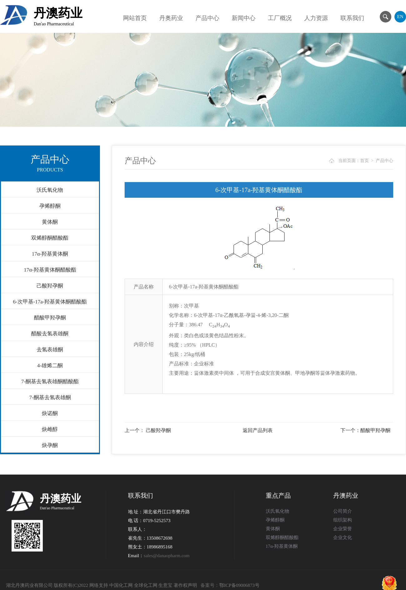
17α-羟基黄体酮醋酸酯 (50, 270)
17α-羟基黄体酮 (50, 254)
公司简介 (342, 511)
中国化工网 (121, 585)
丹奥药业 (171, 18)
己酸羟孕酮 (50, 286)
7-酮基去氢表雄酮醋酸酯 (50, 381)
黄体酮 (50, 222)
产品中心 (207, 18)
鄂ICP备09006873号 (239, 585)
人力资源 (316, 18)
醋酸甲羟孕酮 (50, 318)
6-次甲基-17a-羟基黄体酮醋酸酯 (50, 302)
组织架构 (342, 519)
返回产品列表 (258, 430)
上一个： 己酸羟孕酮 (148, 430)
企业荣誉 (342, 528)
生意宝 (165, 585)
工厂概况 (280, 18)
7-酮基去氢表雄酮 (50, 397)
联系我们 (352, 18)
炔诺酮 (50, 413)
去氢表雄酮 (50, 350)
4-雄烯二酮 (50, 366)
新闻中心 (243, 18)
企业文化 (342, 537)
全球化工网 (145, 585)
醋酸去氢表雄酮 (49, 334)
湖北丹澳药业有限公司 (29, 585)
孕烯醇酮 (50, 206)
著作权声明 (185, 585)
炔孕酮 (50, 445)
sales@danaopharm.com (167, 555)
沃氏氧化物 (50, 190)
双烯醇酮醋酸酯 (49, 238)
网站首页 (135, 18)
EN (400, 16)
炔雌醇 (50, 429)
